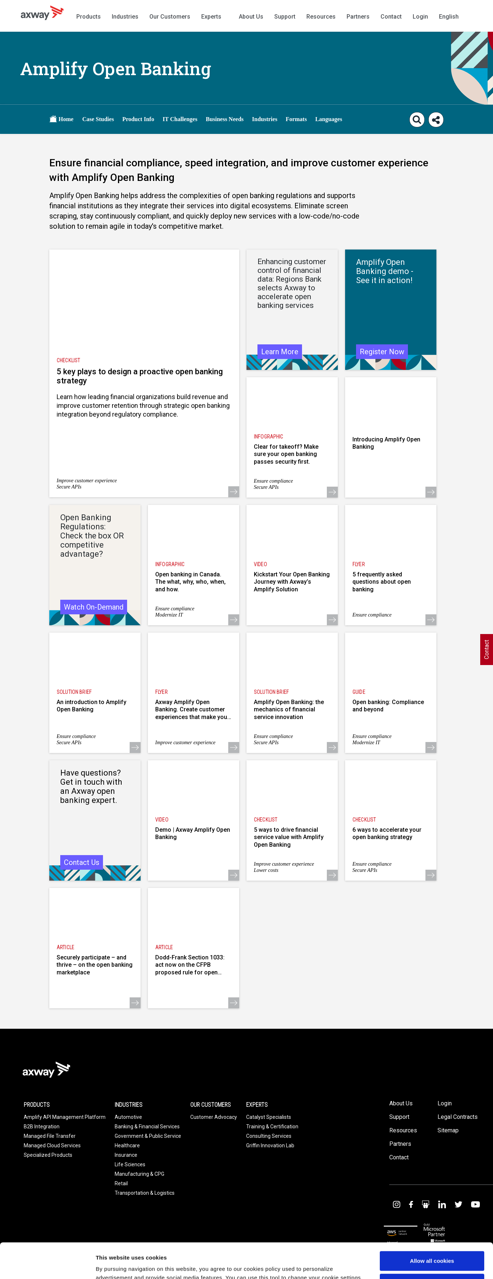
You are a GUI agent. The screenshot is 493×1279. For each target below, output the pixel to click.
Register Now (382, 351)
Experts (211, 16)
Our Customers (169, 16)
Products (88, 16)
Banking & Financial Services (147, 1126)
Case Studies (98, 119)
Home (61, 118)
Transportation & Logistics (145, 1193)
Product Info (138, 119)
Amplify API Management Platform (65, 1117)
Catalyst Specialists (268, 1117)
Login (420, 16)
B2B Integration (42, 1126)
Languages (328, 119)
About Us (251, 16)
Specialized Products (48, 1155)
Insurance (126, 1155)
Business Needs (225, 119)
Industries (125, 16)
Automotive (128, 1117)
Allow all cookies (432, 1228)
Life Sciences (130, 1164)
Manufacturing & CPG (139, 1174)
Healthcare (127, 1145)
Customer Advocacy (213, 1117)
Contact (391, 16)
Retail (121, 1183)
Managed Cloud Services (52, 1145)
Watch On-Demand (93, 607)
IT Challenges (180, 119)
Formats (296, 119)
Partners (358, 16)
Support (284, 16)
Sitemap (448, 1130)
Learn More (279, 351)
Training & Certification (272, 1126)
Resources (321, 16)
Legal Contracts (457, 1116)
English (449, 16)
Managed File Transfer (50, 1136)
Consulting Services (268, 1136)
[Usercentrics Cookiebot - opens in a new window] (47, 1264)
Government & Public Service (148, 1136)
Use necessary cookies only (432, 1250)
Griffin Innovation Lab (270, 1145)
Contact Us (81, 862)
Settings (107, 1264)
